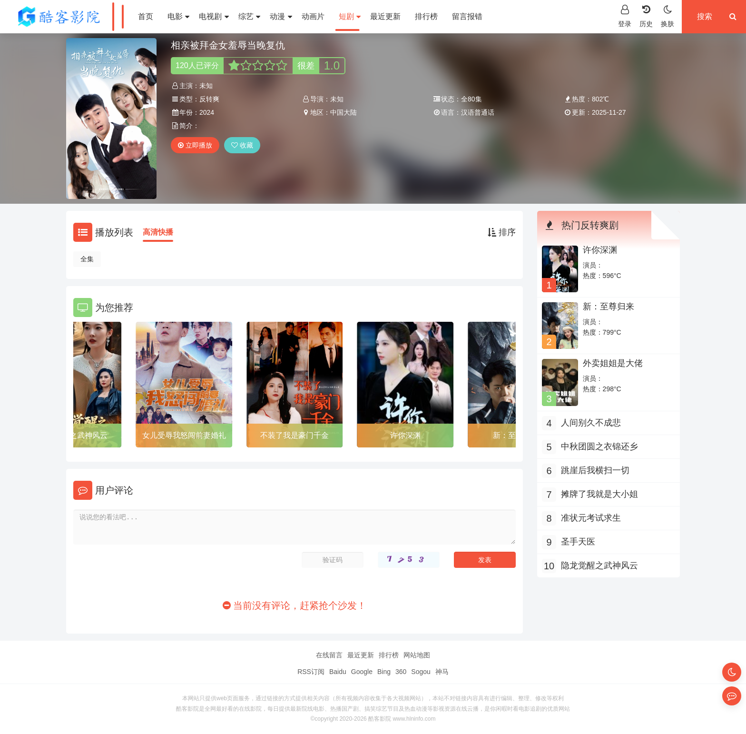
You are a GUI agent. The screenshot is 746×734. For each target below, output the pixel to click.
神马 (442, 671)
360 (400, 671)
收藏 (242, 145)
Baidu (337, 671)
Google (362, 671)
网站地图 (416, 655)
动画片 (313, 16)
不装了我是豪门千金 (294, 435)
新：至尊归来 (608, 306)
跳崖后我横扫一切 (595, 470)
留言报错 (467, 16)
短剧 (350, 16)
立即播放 (195, 145)
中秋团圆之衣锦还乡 (599, 446)
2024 (206, 112)
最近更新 (385, 16)
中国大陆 (343, 112)
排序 (502, 232)
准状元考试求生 (591, 518)
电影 (178, 16)
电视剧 (213, 16)
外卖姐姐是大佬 (613, 363)
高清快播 (158, 232)
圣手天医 (578, 541)
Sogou (420, 671)
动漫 (281, 16)
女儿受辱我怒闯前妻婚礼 (184, 435)
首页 (145, 16)
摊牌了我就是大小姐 (599, 494)
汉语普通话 (477, 112)
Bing (384, 671)
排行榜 (426, 16)
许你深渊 (405, 435)
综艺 (249, 16)
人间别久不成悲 (591, 422)
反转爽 (209, 99)
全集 (87, 259)
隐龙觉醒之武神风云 (73, 435)
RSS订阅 (310, 671)
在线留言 (329, 655)
